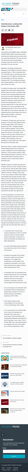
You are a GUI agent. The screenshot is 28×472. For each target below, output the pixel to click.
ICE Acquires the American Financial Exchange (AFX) (12, 345)
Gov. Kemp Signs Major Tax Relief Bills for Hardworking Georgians (18, 365)
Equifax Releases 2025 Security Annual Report (17, 400)
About (3, 468)
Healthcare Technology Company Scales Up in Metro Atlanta (17, 374)
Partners (9, 468)
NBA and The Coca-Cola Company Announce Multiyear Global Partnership (17, 410)
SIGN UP (14, 456)
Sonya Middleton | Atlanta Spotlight (12, 338)
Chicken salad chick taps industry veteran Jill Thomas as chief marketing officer (18, 358)
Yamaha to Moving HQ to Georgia (17, 391)
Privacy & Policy (6, 470)
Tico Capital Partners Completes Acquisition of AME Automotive (17, 383)
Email (4, 448)
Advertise (15, 468)
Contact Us (15, 470)
